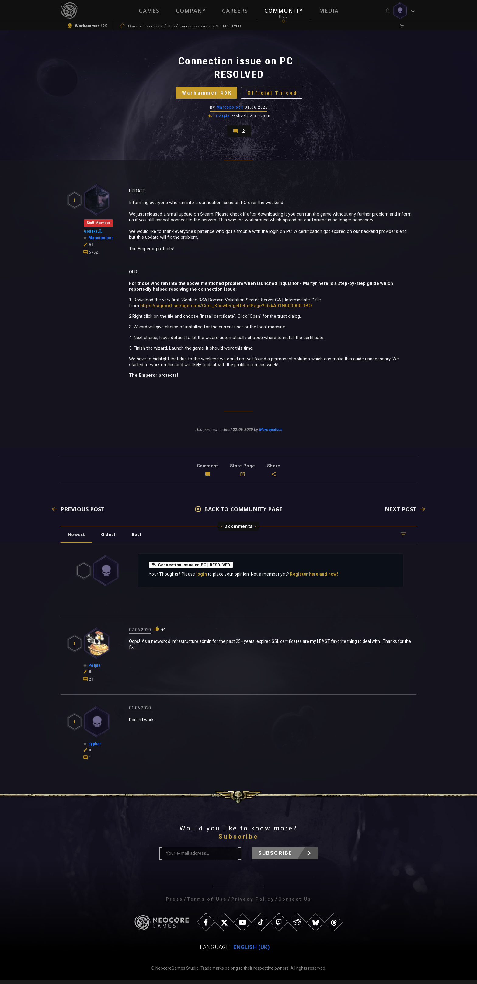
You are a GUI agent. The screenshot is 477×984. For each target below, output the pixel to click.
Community (283, 10)
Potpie (223, 118)
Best (139, 538)
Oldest (109, 538)
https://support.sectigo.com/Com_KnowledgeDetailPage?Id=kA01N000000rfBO (226, 309)
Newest (76, 538)
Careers (235, 10)
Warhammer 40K (205, 94)
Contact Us (294, 903)
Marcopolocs (230, 109)
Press (174, 903)
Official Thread (273, 94)
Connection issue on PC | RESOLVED (192, 568)
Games (149, 10)
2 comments (238, 530)
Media (329, 10)
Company (191, 10)
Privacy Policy (252, 903)
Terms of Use (207, 903)
